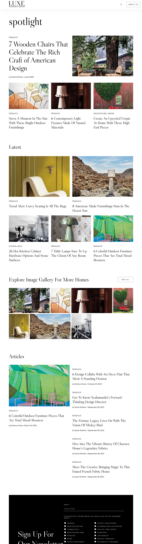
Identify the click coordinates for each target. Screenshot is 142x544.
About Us (133, 4)
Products (57, 4)
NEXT (108, 4)
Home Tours (33, 4)
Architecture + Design (104, 113)
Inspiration (71, 4)
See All (125, 280)
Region (45, 4)
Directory (85, 4)
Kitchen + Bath (15, 246)
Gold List (98, 4)
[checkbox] (79, 523)
